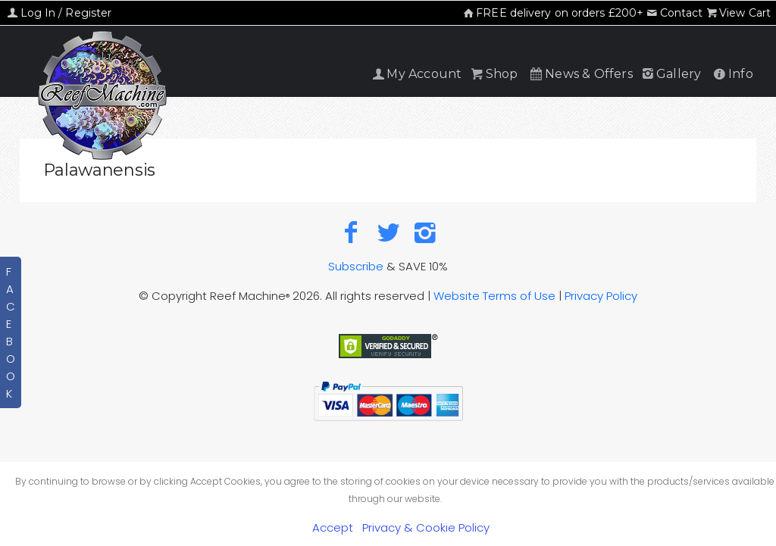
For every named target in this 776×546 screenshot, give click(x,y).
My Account (416, 74)
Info (732, 74)
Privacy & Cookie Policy (426, 527)
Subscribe (355, 266)
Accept (332, 527)
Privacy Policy (601, 296)
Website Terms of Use (494, 296)
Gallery (671, 74)
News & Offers (580, 74)
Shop (493, 74)
